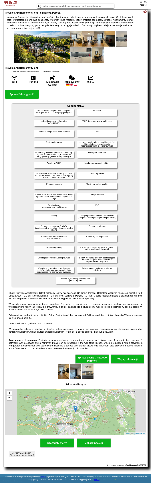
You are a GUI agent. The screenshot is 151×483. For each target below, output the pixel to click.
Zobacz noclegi (94, 443)
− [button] (9, 398)
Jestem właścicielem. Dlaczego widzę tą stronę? (22, 454)
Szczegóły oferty (57, 443)
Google (43, 476)
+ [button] (9, 393)
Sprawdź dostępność (22, 94)
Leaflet (127, 434)
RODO (96, 480)
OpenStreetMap (139, 434)
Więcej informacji (127, 359)
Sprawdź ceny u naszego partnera (92, 359)
